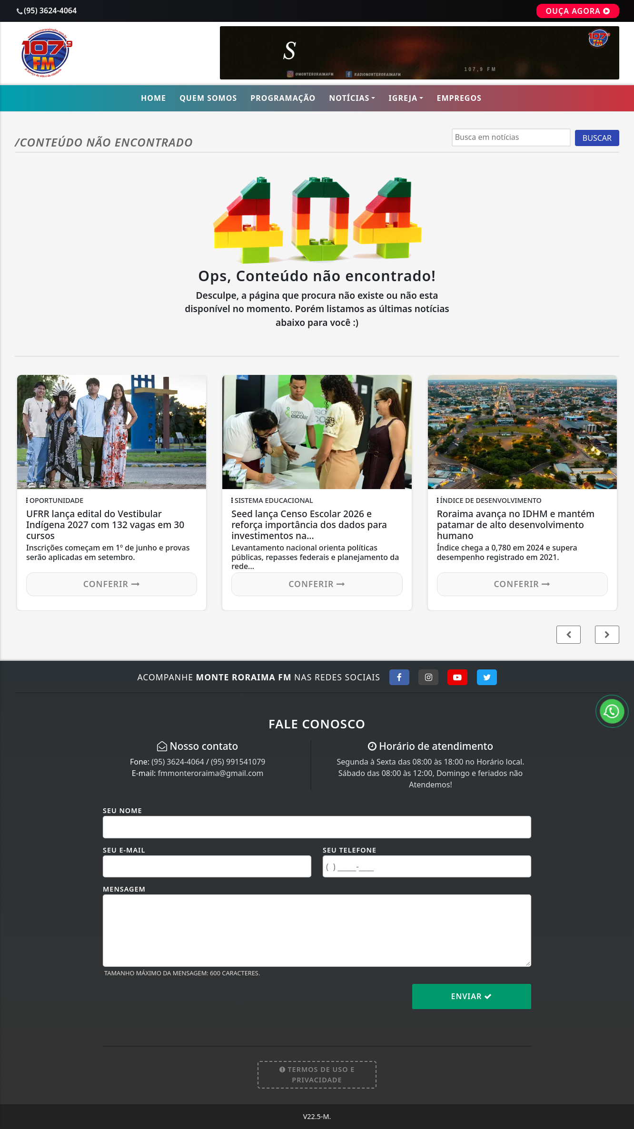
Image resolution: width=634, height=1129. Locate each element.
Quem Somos (208, 98)
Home (153, 98)
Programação (283, 98)
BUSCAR (597, 138)
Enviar (472, 996)
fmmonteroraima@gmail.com (210, 773)
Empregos (459, 98)
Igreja (403, 98)
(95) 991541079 (238, 761)
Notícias (349, 98)
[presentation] (175, 1003)
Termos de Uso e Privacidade (317, 1074)
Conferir (111, 583)
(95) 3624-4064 (177, 761)
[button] (607, 635)
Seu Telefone (349, 849)
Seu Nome (122, 810)
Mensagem (124, 888)
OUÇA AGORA (577, 11)
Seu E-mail (124, 849)
